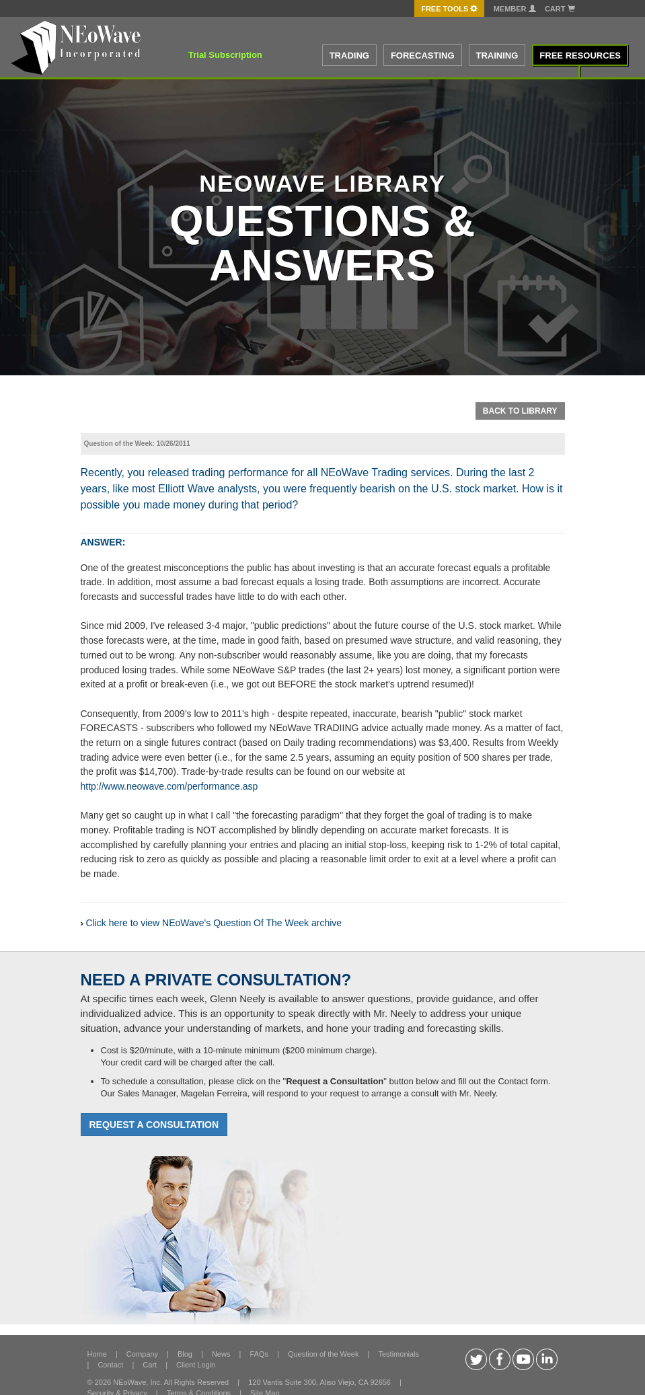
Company (142, 1354)
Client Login (195, 1365)
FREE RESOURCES (580, 55)
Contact (110, 1365)
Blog (185, 1354)
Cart (560, 9)
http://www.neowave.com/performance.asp (169, 786)
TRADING (349, 55)
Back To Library (520, 411)
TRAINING (497, 55)
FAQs (259, 1354)
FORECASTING (423, 55)
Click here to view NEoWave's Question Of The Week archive (214, 922)
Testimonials (398, 1354)
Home (97, 1354)
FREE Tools (449, 9)
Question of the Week (323, 1354)
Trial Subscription (225, 54)
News (221, 1354)
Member (515, 9)
